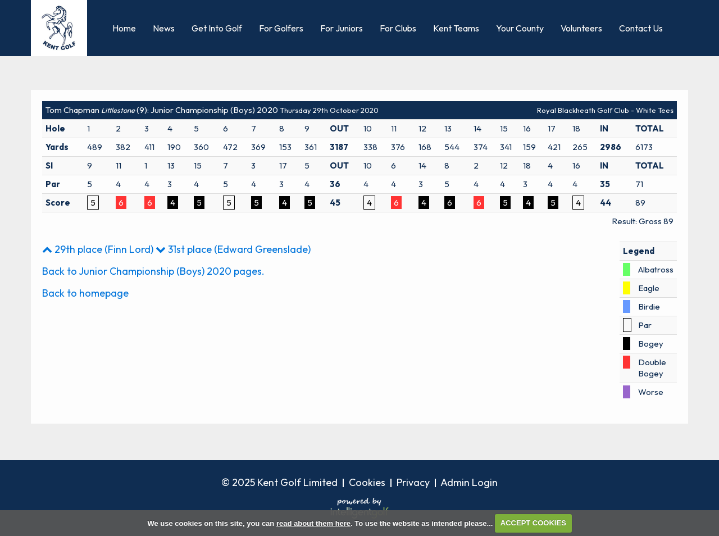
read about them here (313, 523)
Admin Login (469, 482)
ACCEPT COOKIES (533, 523)
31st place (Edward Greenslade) (233, 249)
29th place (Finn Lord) (97, 249)
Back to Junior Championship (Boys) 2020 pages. (153, 271)
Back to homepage (85, 293)
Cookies (367, 482)
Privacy (413, 482)
